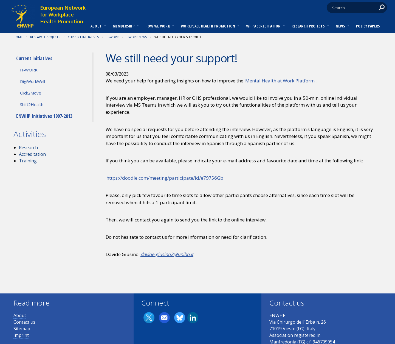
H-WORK (112, 37)
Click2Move (30, 93)
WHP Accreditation (263, 26)
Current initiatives (83, 37)
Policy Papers (368, 26)
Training (28, 161)
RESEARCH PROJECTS (308, 26)
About (96, 26)
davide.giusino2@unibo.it (166, 254)
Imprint (21, 335)
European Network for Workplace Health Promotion (63, 14)
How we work (157, 26)
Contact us (24, 322)
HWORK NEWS (136, 37)
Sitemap (21, 329)
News (340, 26)
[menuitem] (96, 27)
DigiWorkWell (32, 81)
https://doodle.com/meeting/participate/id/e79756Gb (164, 178)
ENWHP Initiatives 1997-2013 (44, 116)
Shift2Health (31, 104)
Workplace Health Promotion (208, 26)
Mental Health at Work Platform (280, 80)
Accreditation (32, 154)
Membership (123, 26)
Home (17, 37)
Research (28, 148)
